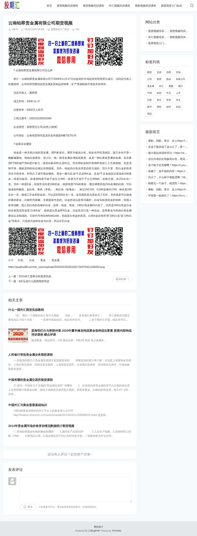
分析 (149, 100)
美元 (159, 100)
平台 (168, 93)
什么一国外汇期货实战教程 (26, 309)
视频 (171, 86)
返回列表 (121, 279)
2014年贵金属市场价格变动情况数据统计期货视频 (41, 426)
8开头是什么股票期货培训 (34, 281)
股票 (159, 79)
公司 (149, 79)
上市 (178, 93)
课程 (159, 106)
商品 (149, 113)
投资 (168, 100)
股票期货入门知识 (171, 5)
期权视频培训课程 (145, 5)
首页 (49, 5)
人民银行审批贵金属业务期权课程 (30, 354)
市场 (178, 72)
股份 (168, 79)
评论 (30, 506)
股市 (149, 106)
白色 (20, 260)
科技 (159, 93)
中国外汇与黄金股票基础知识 (27, 405)
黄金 (43, 260)
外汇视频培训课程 (119, 5)
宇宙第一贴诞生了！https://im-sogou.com (172, 195)
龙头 (178, 100)
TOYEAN (116, 530)
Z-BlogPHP (94, 530)
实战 (178, 106)
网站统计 (98, 526)
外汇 (161, 86)
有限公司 (180, 79)
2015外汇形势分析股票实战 (35, 276)
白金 (31, 260)
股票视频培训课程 (67, 5)
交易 (159, 72)
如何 (168, 106)
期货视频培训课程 (93, 5)
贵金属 (56, 260)
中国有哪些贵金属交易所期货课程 (30, 380)
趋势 (168, 72)
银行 (180, 86)
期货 (149, 72)
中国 (149, 93)
